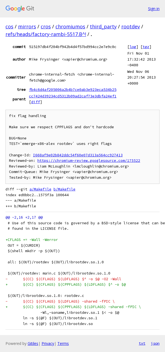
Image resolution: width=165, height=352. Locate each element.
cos (9, 26)
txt (142, 343)
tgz (146, 46)
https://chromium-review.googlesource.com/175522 (88, 160)
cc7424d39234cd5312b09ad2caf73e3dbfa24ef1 (72, 96)
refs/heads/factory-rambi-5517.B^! (45, 34)
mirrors (27, 26)
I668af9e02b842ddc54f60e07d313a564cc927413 (78, 155)
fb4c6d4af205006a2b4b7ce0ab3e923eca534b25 (72, 89)
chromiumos (70, 26)
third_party (103, 26)
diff (35, 101)
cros (46, 26)
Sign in (154, 8)
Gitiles (33, 343)
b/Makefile (64, 189)
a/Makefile (40, 189)
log (132, 46)
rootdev (130, 26)
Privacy (48, 343)
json (155, 343)
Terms (63, 343)
